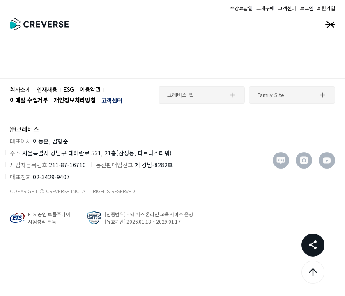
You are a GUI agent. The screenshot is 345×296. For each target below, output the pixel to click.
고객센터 (111, 100)
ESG (68, 89)
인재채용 (47, 89)
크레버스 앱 (180, 95)
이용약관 (90, 89)
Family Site (271, 95)
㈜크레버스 (24, 129)
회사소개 (20, 89)
